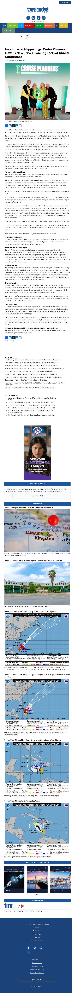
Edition (65, 2)
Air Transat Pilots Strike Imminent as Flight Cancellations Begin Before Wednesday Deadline (30, 411)
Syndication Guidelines (37, 940)
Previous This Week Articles (37, 973)
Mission (37, 927)
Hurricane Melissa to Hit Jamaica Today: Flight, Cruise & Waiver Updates (30, 612)
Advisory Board (37, 934)
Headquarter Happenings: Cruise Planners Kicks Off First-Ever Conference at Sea (31, 365)
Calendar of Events (37, 963)
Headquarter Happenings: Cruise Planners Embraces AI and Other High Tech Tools (31, 363)
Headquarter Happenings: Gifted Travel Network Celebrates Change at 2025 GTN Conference (35, 368)
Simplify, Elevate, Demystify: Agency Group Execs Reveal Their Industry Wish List (31, 374)
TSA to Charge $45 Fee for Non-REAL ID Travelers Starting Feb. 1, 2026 (31, 402)
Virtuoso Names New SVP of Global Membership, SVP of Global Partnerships (30, 387)
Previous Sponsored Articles (37, 969)
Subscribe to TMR (37, 496)
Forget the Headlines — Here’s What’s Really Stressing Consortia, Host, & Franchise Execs (33, 377)
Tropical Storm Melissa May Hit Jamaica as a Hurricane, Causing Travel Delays (32, 740)
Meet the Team (37, 930)
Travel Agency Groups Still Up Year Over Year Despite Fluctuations (26, 380)
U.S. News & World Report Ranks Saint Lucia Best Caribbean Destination (31, 415)
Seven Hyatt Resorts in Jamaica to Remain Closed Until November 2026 (31, 408)
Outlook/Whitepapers (37, 966)
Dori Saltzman (10, 60)
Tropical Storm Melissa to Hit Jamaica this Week (22, 801)
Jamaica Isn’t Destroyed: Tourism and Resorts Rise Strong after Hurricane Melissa (32, 399)
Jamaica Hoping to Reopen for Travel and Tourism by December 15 (28, 508)
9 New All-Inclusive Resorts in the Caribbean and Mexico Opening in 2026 (31, 405)
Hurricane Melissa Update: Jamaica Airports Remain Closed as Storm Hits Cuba (33, 561)
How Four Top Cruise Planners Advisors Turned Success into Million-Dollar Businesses (32, 360)
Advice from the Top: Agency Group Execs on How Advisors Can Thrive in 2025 (30, 371)
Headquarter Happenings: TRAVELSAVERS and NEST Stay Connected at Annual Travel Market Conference (35, 384)
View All (37, 894)
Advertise (37, 937)
